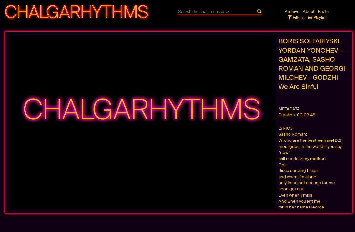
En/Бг (324, 11)
